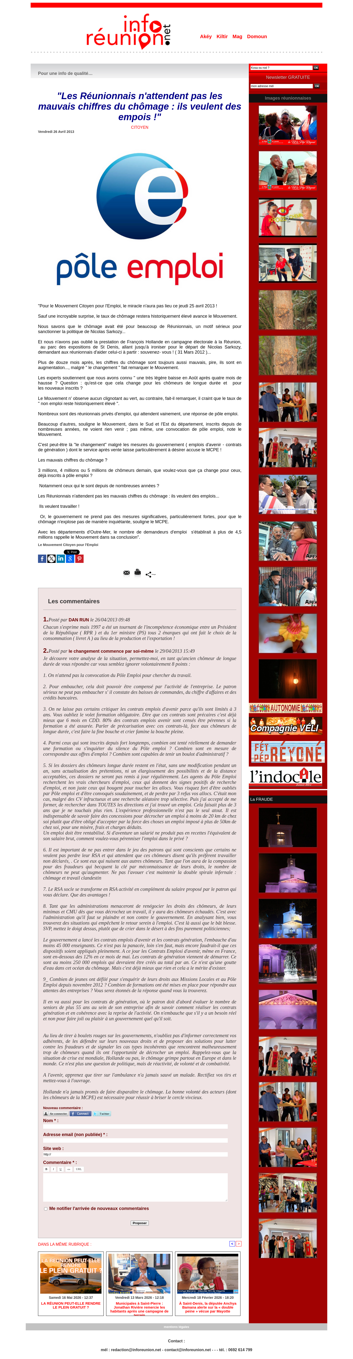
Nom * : (51, 1120)
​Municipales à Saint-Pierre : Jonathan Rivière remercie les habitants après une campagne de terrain (139, 1308)
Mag (238, 36)
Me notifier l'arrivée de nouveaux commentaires (99, 1208)
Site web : (53, 1148)
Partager (151, 574)
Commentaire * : (60, 1162)
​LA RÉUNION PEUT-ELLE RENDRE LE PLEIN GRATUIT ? (71, 1306)
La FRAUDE (261, 799)
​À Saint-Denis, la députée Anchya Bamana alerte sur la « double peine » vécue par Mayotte (207, 1308)
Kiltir (222, 36)
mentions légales (176, 1327)
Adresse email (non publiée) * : (75, 1134)
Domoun (257, 36)
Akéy (206, 36)
